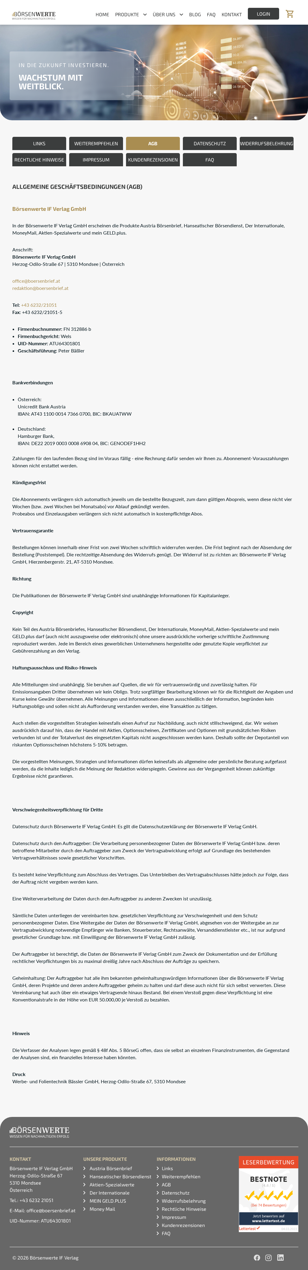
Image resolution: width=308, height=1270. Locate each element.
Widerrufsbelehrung (184, 1201)
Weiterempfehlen (181, 1176)
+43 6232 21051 (36, 1200)
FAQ (211, 14)
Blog (195, 14)
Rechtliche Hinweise (184, 1209)
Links (167, 1168)
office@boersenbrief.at (36, 281)
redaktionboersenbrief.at (40, 288)
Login (263, 14)
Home (102, 14)
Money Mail (101, 1209)
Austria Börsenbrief (110, 1168)
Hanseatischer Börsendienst (119, 1176)
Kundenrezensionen (183, 1225)
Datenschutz (175, 1192)
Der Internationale (109, 1192)
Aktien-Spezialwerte (111, 1184)
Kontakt (232, 14)
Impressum (174, 1217)
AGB (166, 1184)
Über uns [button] (164, 14)
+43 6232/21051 (39, 305)
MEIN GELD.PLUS (107, 1201)
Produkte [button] (127, 14)
